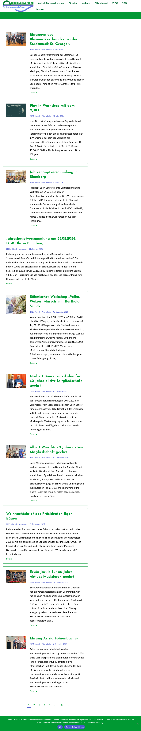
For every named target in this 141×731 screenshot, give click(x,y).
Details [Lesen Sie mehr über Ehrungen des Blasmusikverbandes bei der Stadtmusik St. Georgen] (32, 92)
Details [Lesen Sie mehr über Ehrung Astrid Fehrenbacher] (32, 691)
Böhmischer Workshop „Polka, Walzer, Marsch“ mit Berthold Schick (55, 301)
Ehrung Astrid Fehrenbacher (54, 638)
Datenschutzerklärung (75, 727)
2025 (32, 50)
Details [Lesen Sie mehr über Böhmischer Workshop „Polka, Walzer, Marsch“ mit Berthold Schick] (32, 363)
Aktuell (37, 50)
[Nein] (137, 723)
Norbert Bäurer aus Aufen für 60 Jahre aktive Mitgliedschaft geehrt (56, 381)
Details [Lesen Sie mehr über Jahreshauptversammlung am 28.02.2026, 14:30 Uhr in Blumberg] (9, 284)
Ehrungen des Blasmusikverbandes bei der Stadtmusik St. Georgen (54, 39)
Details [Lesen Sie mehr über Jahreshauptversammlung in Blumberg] (32, 225)
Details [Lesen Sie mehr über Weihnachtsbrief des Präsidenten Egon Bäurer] (9, 559)
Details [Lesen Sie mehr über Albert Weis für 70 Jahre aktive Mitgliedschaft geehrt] (32, 501)
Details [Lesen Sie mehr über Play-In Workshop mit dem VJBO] (32, 159)
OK (60, 727)
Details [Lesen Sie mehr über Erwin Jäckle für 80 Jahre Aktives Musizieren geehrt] (32, 625)
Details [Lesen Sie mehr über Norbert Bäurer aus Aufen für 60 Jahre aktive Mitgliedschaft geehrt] (32, 434)
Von (46, 50)
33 (61, 705)
